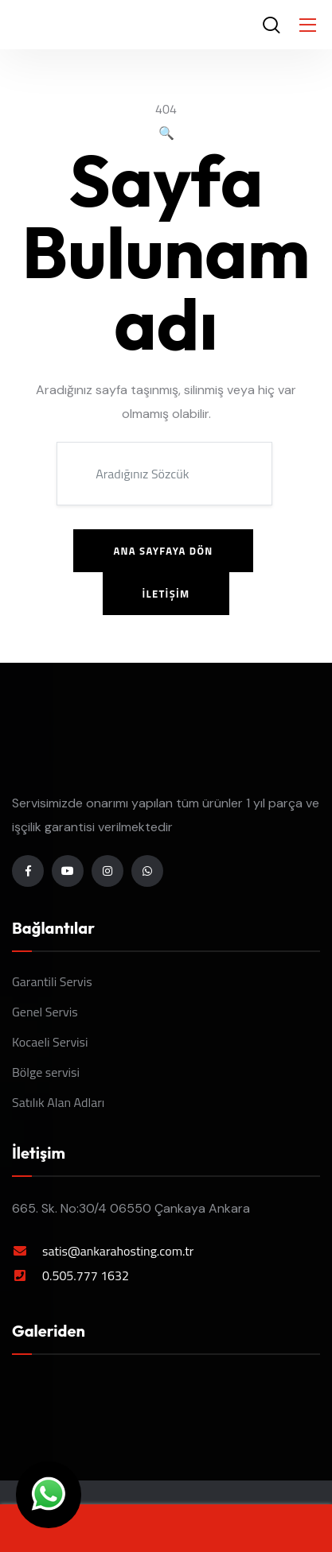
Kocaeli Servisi (50, 1041)
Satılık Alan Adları (58, 1102)
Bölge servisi (46, 1072)
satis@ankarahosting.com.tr (117, 1250)
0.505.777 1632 (85, 1275)
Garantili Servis (52, 981)
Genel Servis (45, 1011)
